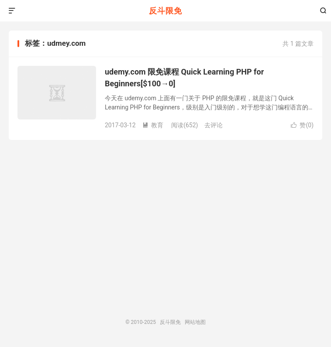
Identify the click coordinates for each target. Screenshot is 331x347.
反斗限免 (165, 10)
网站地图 (195, 322)
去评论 (213, 125)
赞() (302, 125)
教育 (152, 125)
